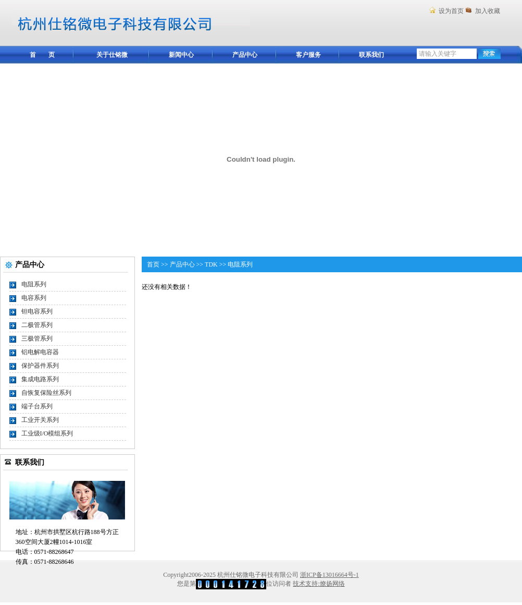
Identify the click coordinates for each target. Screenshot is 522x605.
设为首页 (451, 11)
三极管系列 (37, 338)
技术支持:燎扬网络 (318, 583)
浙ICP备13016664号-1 (329, 574)
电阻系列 (33, 284)
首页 (153, 264)
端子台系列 (37, 406)
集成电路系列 (40, 379)
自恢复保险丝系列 (46, 392)
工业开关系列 (40, 420)
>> (164, 264)
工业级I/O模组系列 (47, 433)
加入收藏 (487, 11)
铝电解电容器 (40, 352)
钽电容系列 (37, 311)
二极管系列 (37, 325)
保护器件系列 (40, 365)
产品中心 (182, 264)
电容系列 (33, 297)
